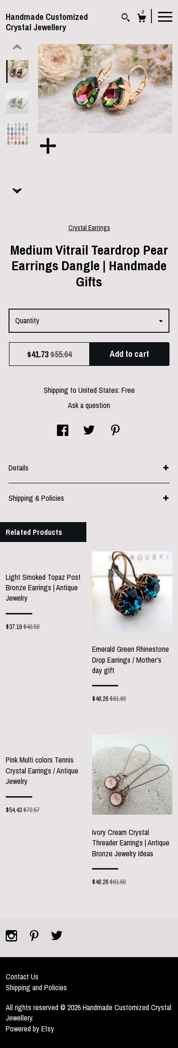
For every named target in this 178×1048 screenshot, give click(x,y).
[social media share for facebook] (62, 431)
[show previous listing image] (17, 47)
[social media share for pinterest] (115, 431)
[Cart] (141, 19)
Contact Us (22, 976)
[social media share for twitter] (89, 431)
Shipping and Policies (36, 987)
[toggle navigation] (165, 16)
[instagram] (12, 937)
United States (98, 390)
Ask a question (89, 405)
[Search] (125, 18)
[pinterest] (35, 937)
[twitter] (56, 937)
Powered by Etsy (30, 1028)
